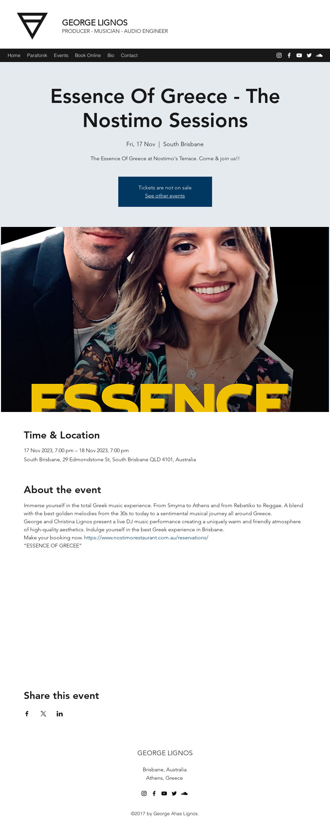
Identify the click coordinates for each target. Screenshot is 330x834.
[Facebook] (289, 55)
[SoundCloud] (319, 55)
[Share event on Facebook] (27, 713)
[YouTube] (299, 55)
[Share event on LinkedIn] (60, 713)
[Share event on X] (43, 713)
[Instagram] (279, 55)
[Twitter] (309, 55)
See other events (165, 195)
